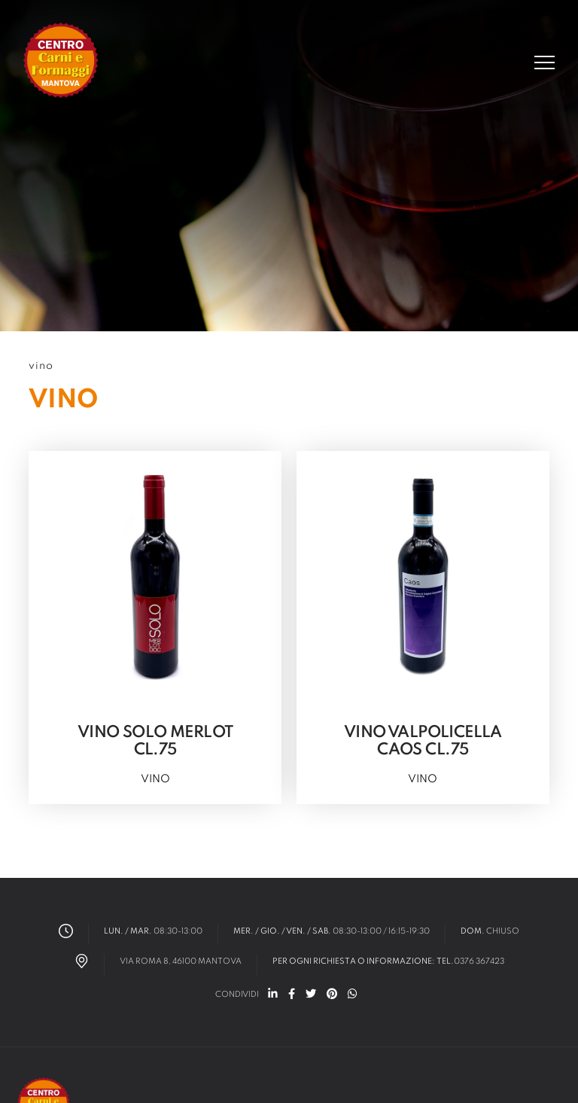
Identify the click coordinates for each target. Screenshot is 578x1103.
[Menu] (544, 62)
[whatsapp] (352, 995)
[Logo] (61, 62)
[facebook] (291, 995)
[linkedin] (273, 995)
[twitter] (311, 995)
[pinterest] (332, 995)
